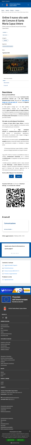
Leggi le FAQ (3, 409)
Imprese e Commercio (5, 347)
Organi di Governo (4, 325)
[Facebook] (3, 317)
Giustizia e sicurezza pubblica (7, 358)
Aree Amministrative (5, 326)
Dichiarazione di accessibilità (6, 427)
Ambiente (3, 361)
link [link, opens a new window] (27, 437)
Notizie (12, 10)
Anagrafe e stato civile (5, 342)
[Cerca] (28, 5)
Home (2, 10)
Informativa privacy (5, 423)
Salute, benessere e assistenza (7, 363)
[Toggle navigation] (2, 5)
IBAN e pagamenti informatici (7, 429)
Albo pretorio (3, 420)
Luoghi (2, 382)
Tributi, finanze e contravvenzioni (8, 360)
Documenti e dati (4, 335)
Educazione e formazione (6, 356)
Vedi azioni (6, 35)
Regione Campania (6, 1)
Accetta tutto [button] (11, 440)
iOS (11, 176)
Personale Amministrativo (6, 333)
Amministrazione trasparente (7, 418)
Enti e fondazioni (4, 330)
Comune (17, 10)
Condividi (5, 32)
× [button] (29, 431)
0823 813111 (11, 399)
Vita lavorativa (4, 346)
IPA (1, 422)
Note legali (3, 425)
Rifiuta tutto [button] (20, 440)
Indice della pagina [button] (8, 78)
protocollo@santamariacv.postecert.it (11, 397)
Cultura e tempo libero (5, 344)
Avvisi (2, 375)
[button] (15, 442)
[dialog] (15, 437)
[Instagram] (6, 317)
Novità (7, 10)
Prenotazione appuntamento (7, 406)
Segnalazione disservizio (6, 408)
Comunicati (3, 374)
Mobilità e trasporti (5, 349)
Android (18, 176)
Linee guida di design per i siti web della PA (15, 101)
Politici (2, 332)
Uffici (2, 328)
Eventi (2, 384)
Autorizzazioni (4, 365)
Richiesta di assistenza (5, 411)
